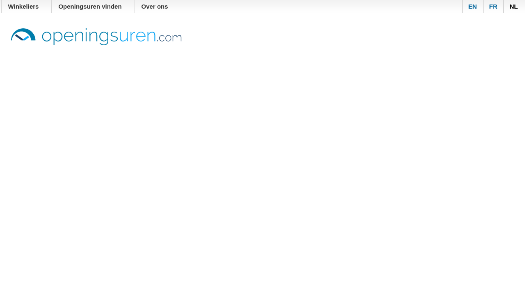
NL (514, 6)
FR (493, 6)
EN (472, 6)
